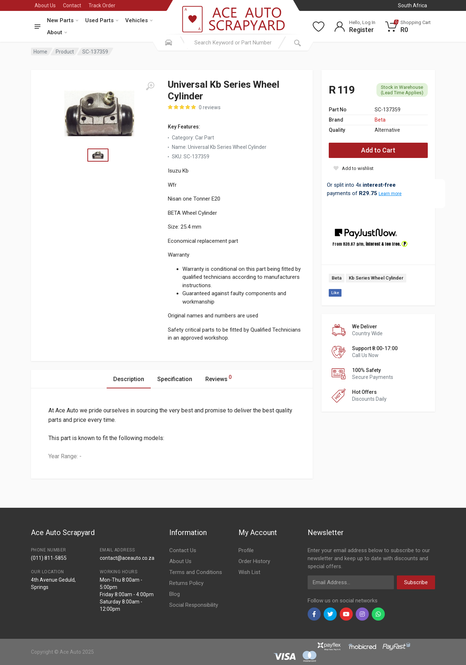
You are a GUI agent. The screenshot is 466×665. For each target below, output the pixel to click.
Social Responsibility (193, 605)
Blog (174, 594)
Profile (246, 550)
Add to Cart (378, 150)
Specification (174, 379)
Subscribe (416, 582)
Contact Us (182, 550)
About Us (45, 5)
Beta (380, 120)
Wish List (249, 572)
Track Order (101, 5)
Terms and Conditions (195, 572)
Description (128, 379)
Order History (254, 561)
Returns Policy (186, 583)
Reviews (218, 378)
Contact (72, 5)
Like (335, 292)
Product (65, 52)
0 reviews (210, 107)
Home (40, 52)
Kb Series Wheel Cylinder (376, 278)
